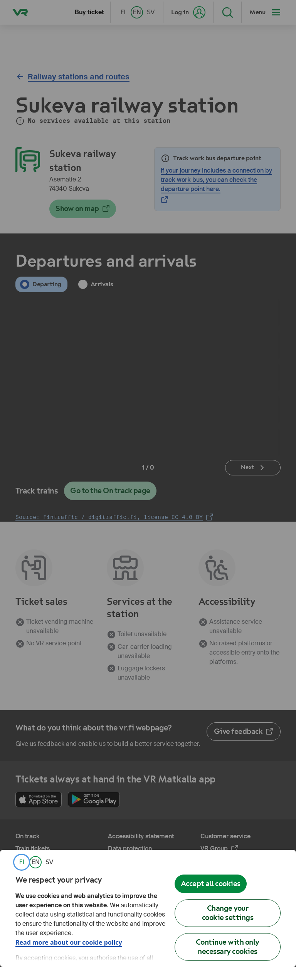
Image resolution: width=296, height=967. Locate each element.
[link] (21, 862)
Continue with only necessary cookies (227, 947)
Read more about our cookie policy (68, 942)
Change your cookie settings (228, 913)
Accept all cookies (210, 883)
